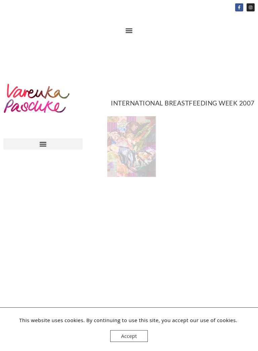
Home (37, 103)
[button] (129, 30)
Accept (129, 336)
